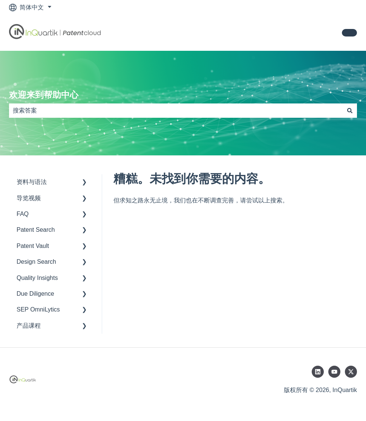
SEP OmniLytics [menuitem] (38, 309)
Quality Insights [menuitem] (37, 278)
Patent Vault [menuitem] (33, 246)
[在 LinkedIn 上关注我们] (318, 372)
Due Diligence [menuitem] (35, 293)
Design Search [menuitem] (36, 261)
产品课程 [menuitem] (29, 325)
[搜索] (350, 110)
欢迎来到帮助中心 (43, 95)
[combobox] (176, 110)
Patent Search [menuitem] (36, 229)
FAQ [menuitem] (23, 214)
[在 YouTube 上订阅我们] (334, 372)
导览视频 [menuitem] (29, 198)
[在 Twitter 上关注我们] (351, 372)
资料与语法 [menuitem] (32, 182)
